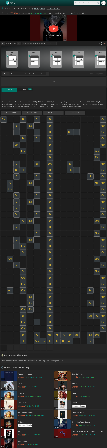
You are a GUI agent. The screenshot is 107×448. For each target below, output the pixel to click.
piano (13, 74)
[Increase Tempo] (19, 43)
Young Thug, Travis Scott (47, 8)
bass (42, 74)
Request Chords (78, 406)
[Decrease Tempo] (3, 43)
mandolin (28, 74)
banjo (35, 74)
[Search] (98, 3)
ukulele (20, 74)
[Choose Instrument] (47, 73)
